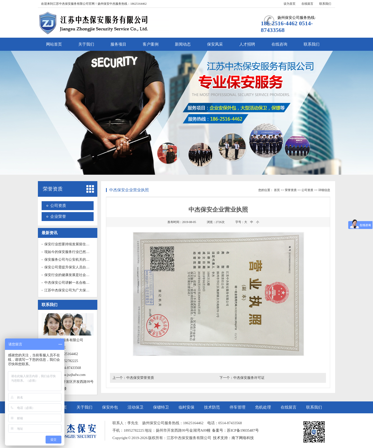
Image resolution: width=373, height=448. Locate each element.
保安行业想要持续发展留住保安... (70, 244)
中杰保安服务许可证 (249, 378)
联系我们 (325, 3)
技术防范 (212, 407)
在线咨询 (279, 44)
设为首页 (289, 3)
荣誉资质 (53, 189)
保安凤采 (215, 44)
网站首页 (54, 44)
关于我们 (86, 44)
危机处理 (263, 407)
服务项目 (118, 44)
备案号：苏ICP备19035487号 (235, 430)
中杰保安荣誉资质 (140, 378)
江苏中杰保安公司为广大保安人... (70, 290)
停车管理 (237, 407)
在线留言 (307, 3)
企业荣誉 (58, 216)
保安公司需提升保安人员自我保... (70, 267)
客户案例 (151, 44)
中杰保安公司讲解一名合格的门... (70, 282)
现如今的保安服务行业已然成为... (70, 252)
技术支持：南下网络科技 (233, 438)
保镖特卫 (161, 407)
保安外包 (110, 407)
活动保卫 (135, 407)
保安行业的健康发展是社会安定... (70, 275)
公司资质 (58, 205)
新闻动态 (183, 44)
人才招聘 (247, 44)
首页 (277, 190)
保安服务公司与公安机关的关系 (68, 259)
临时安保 (186, 407)
